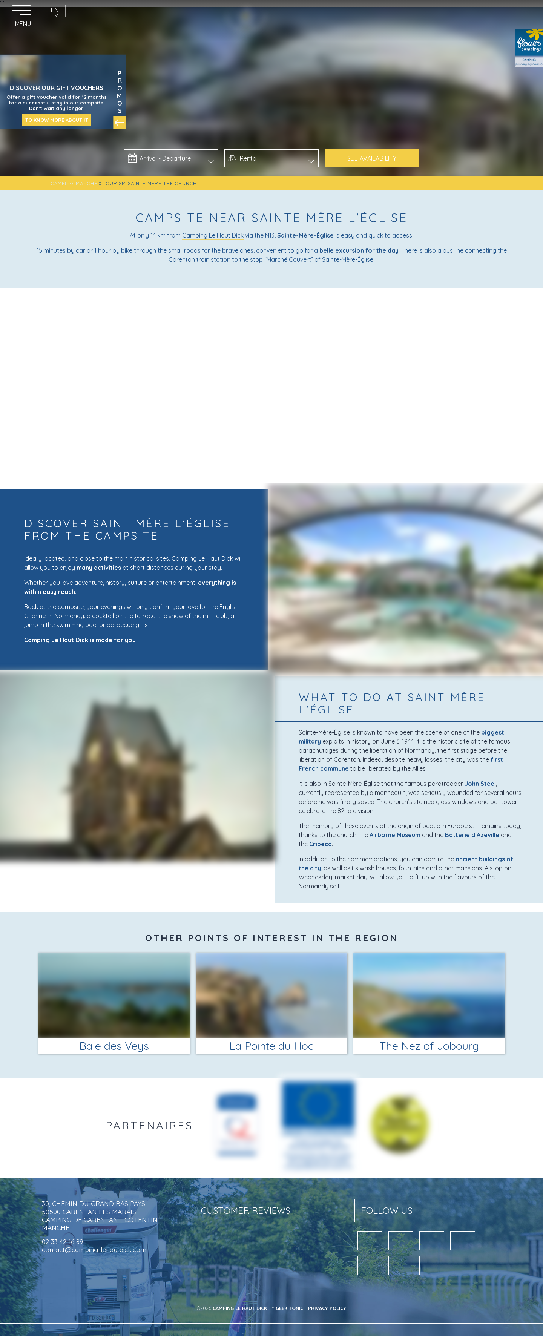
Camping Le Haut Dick (213, 235)
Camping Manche (74, 183)
